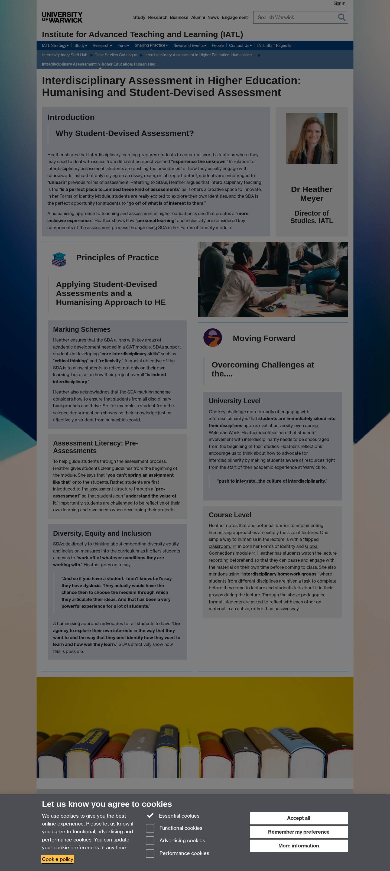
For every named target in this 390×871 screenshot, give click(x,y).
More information (298, 846)
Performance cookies (177, 854)
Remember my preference (299, 832)
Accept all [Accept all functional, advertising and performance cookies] (298, 818)
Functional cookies (174, 829)
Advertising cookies (175, 841)
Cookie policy (57, 859)
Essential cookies (173, 815)
